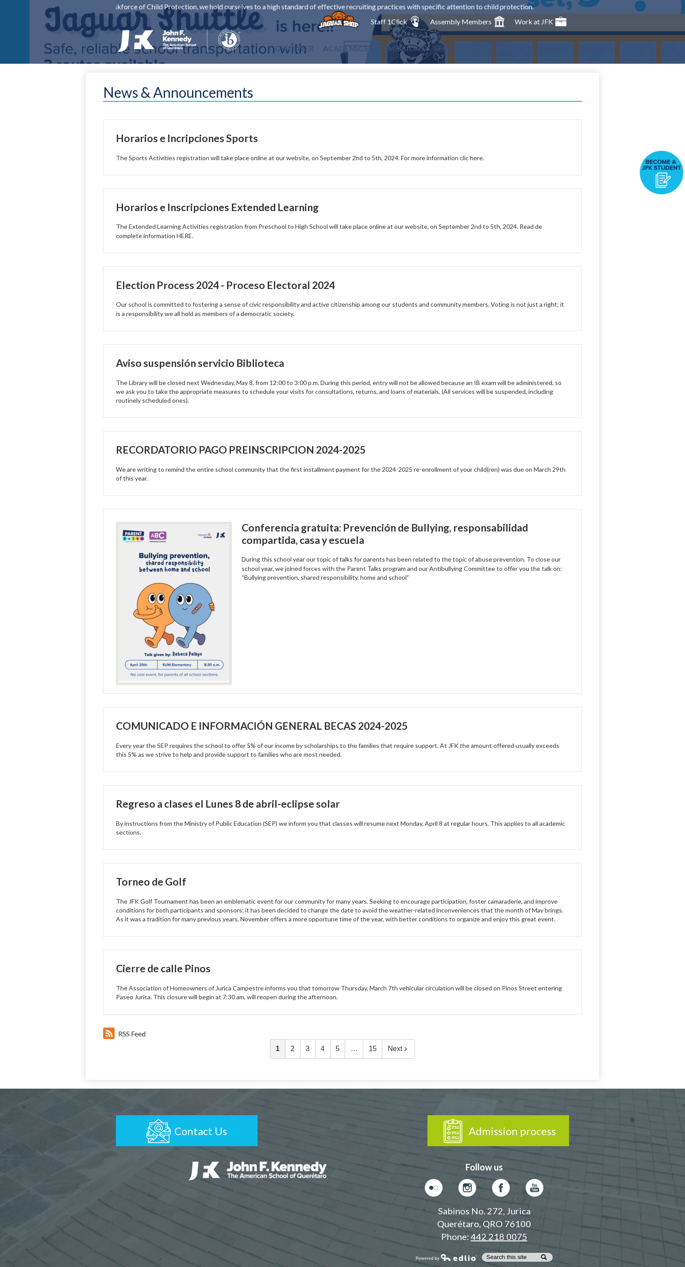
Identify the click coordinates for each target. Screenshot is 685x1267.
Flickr (434, 1190)
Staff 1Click (395, 21)
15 (373, 1048)
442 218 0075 (499, 1236)
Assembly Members (467, 21)
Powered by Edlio (446, 1257)
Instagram (467, 1190)
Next (398, 1048)
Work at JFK (540, 21)
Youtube (534, 1190)
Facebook (501, 1190)
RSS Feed (124, 1033)
